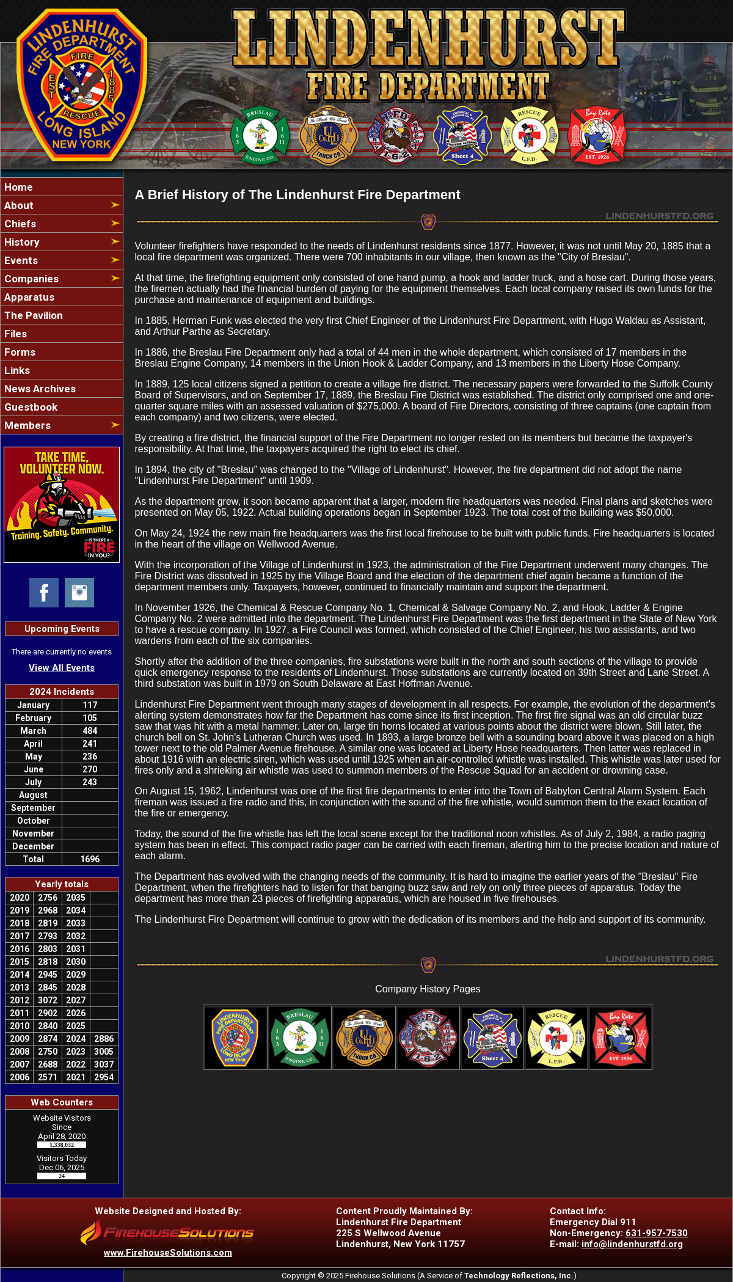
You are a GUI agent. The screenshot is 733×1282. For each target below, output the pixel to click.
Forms (18, 352)
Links (16, 370)
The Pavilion (32, 315)
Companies (30, 279)
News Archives (39, 389)
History (21, 242)
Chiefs (19, 224)
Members (26, 425)
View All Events (62, 667)
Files (14, 334)
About (18, 205)
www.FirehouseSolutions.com (168, 1252)
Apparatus (28, 297)
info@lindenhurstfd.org (632, 1244)
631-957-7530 (656, 1233)
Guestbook (29, 407)
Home (17, 187)
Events (20, 260)
